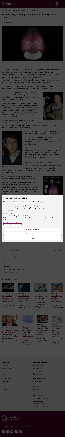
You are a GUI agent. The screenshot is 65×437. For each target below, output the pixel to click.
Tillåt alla (32, 238)
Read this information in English (12, 225)
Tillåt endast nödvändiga (32, 229)
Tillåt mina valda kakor (32, 234)
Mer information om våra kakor (12, 223)
